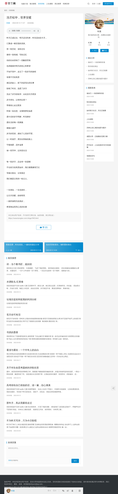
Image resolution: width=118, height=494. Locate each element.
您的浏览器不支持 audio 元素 (24, 31)
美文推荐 (58, 4)
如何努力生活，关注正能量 (97, 70)
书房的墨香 (12, 334)
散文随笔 (34, 4)
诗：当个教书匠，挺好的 (19, 264)
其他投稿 (9, 308)
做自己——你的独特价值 (96, 62)
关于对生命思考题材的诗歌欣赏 (23, 370)
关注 (94, 50)
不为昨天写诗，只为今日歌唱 (22, 425)
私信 (104, 50)
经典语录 (67, 4)
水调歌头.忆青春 (15, 282)
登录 (93, 4)
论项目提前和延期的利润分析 (22, 300)
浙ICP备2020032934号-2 (38, 487)
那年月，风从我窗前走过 (19, 407)
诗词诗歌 (42, 4)
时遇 (8, 23)
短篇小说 (25, 4)
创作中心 (108, 4)
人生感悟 (50, 4)
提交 (75, 465)
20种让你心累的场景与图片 (98, 79)
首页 (5, 10)
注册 (98, 4)
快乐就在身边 (93, 66)
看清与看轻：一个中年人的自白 (23, 352)
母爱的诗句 (91, 156)
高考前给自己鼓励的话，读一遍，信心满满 (28, 388)
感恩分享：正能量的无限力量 (97, 136)
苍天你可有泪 (13, 316)
